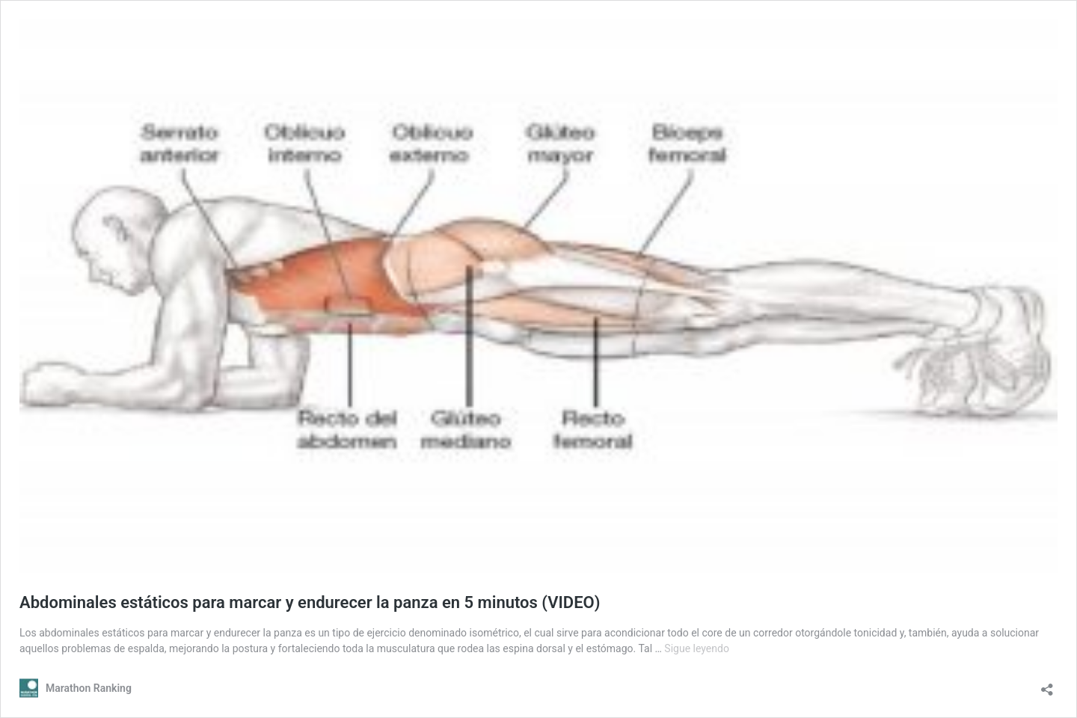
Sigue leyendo (696, 648)
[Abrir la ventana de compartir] (1047, 684)
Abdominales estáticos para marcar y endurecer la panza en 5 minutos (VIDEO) (309, 602)
